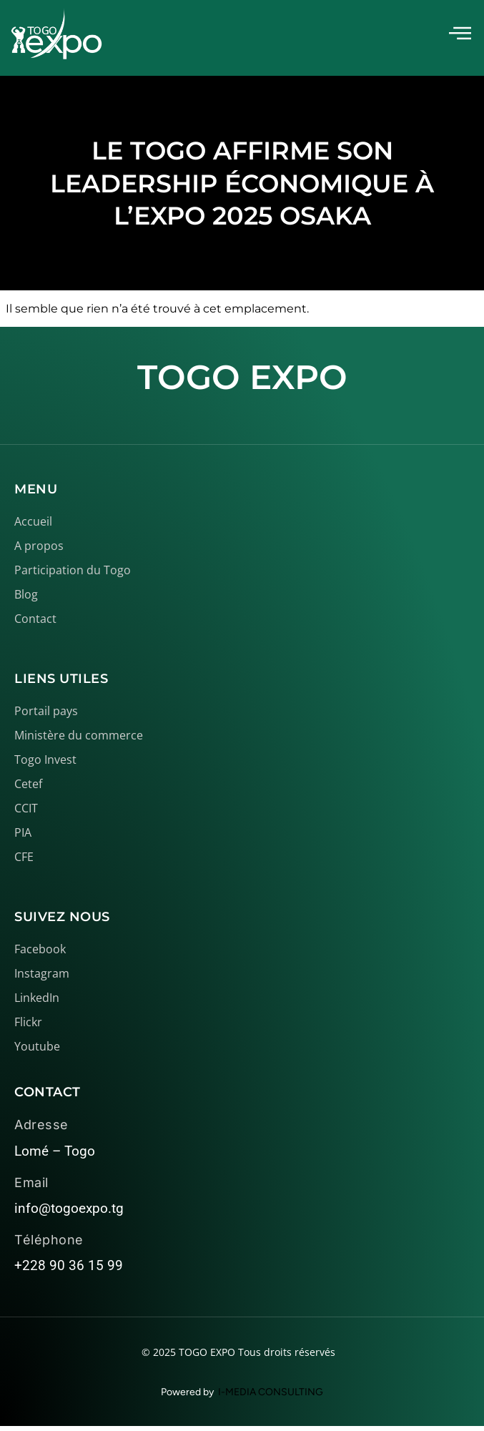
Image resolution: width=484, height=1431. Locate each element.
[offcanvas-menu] (460, 34)
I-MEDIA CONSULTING (270, 1392)
